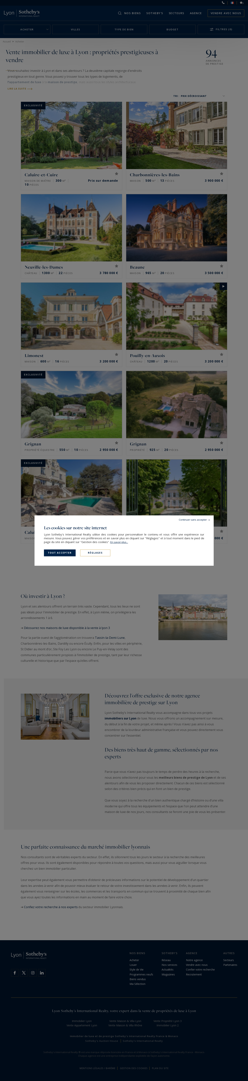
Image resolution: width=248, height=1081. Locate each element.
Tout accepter (60, 552)
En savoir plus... (119, 542)
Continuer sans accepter (193, 519)
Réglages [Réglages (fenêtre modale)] (95, 552)
